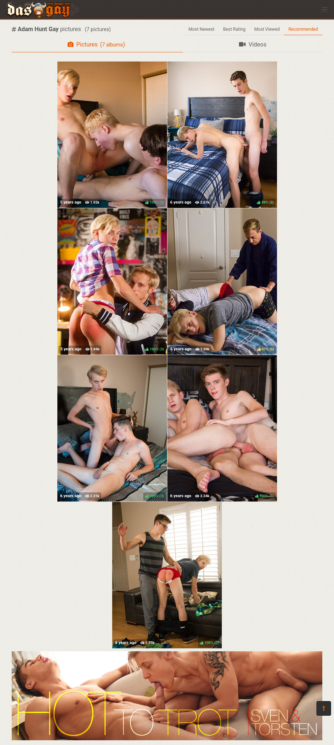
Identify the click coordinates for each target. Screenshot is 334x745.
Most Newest (202, 29)
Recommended (303, 29)
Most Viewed (267, 29)
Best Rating (234, 29)
